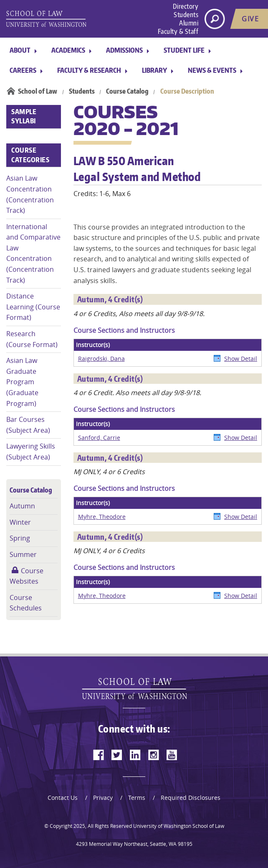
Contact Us (63, 798)
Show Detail (240, 359)
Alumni (188, 23)
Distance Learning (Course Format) (33, 306)
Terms (136, 798)
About (20, 50)
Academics (68, 50)
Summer (23, 554)
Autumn (22, 506)
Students (186, 14)
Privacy (103, 798)
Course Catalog (127, 91)
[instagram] (153, 754)
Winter (20, 522)
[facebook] (98, 754)
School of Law (37, 91)
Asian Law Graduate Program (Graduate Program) (22, 382)
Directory (186, 6)
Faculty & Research (89, 70)
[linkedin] (135, 754)
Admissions (124, 50)
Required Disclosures (190, 798)
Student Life (184, 50)
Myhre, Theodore (102, 517)
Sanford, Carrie (99, 438)
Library (154, 70)
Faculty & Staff (178, 31)
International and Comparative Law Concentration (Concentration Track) (33, 253)
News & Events (212, 70)
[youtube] (172, 754)
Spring (20, 538)
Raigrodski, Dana (101, 359)
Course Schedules (26, 603)
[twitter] (116, 754)
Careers (23, 70)
